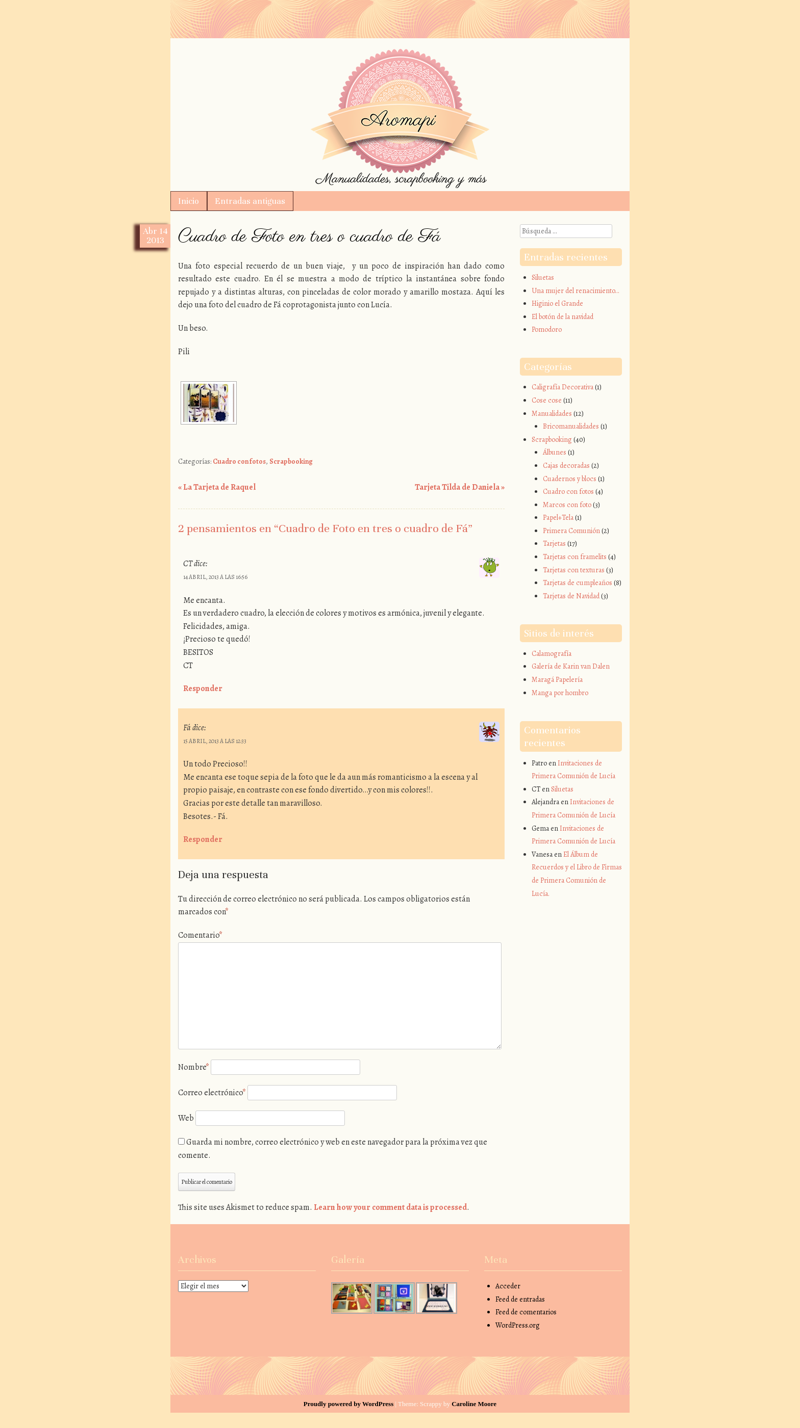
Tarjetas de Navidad (571, 596)
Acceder (507, 1286)
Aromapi (400, 62)
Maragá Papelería (557, 679)
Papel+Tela (558, 517)
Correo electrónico (212, 1092)
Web (186, 1118)
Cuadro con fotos (239, 461)
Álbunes (554, 452)
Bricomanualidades (571, 426)
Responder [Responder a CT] (202, 688)
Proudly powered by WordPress (348, 1404)
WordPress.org (517, 1325)
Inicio (188, 201)
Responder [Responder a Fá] (202, 839)
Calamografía (551, 653)
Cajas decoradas (566, 465)
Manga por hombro (560, 693)
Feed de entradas (520, 1299)
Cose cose (547, 400)
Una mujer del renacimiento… (575, 291)
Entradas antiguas (250, 201)
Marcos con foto (567, 505)
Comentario (200, 935)
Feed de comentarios (526, 1312)
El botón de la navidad (562, 317)
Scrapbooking (291, 461)
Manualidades (552, 413)
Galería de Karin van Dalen (571, 666)
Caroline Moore (474, 1404)
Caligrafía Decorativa (562, 387)
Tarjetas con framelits (575, 557)
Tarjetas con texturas (574, 570)
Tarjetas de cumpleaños (577, 583)
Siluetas (543, 277)
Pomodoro (547, 329)
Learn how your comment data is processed (390, 1207)
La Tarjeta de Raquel (217, 487)
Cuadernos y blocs (569, 479)
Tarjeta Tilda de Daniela (460, 487)
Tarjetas (554, 543)
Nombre (193, 1067)
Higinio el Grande (557, 303)
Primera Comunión (571, 531)
